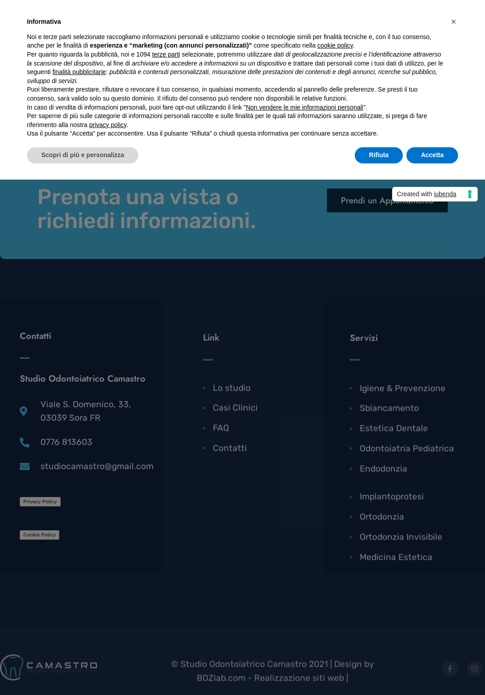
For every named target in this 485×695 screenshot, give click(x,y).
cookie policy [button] (335, 45)
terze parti (166, 54)
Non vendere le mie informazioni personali (304, 107)
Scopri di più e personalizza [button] (82, 154)
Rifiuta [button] (379, 154)
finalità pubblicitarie (79, 71)
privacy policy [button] (108, 124)
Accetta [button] (432, 154)
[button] (453, 21)
